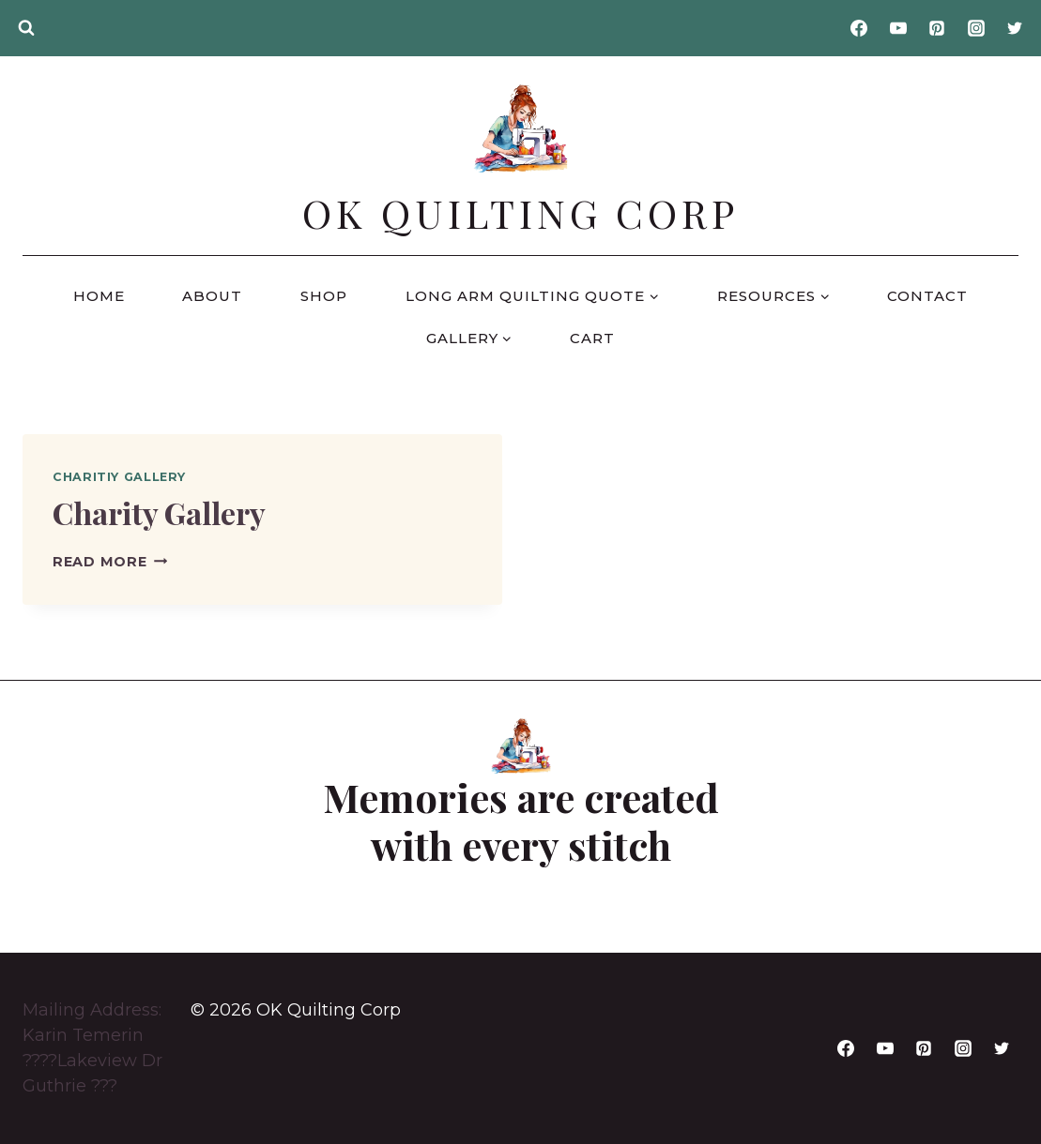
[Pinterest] (937, 28)
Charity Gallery (159, 512)
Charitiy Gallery (119, 477)
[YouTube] (898, 28)
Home (99, 296)
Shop (323, 296)
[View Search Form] (26, 28)
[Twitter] (1015, 28)
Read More (110, 561)
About (212, 296)
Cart (592, 338)
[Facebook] (859, 28)
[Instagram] (976, 28)
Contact (927, 296)
